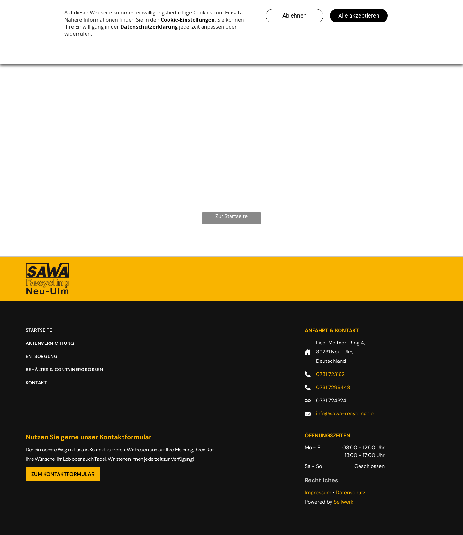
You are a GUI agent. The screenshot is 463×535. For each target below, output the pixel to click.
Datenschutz (350, 492)
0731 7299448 (333, 387)
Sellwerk (343, 501)
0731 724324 (331, 400)
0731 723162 (330, 374)
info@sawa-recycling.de (345, 413)
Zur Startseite (231, 216)
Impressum (318, 492)
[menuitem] (44, 333)
